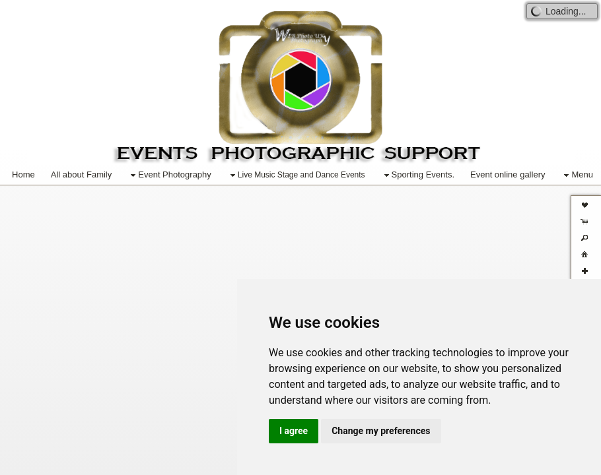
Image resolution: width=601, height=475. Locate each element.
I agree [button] (293, 431)
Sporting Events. (417, 175)
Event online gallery (507, 174)
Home (23, 174)
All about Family (81, 174)
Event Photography (169, 175)
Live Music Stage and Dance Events (296, 175)
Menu (577, 175)
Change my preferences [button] (381, 431)
